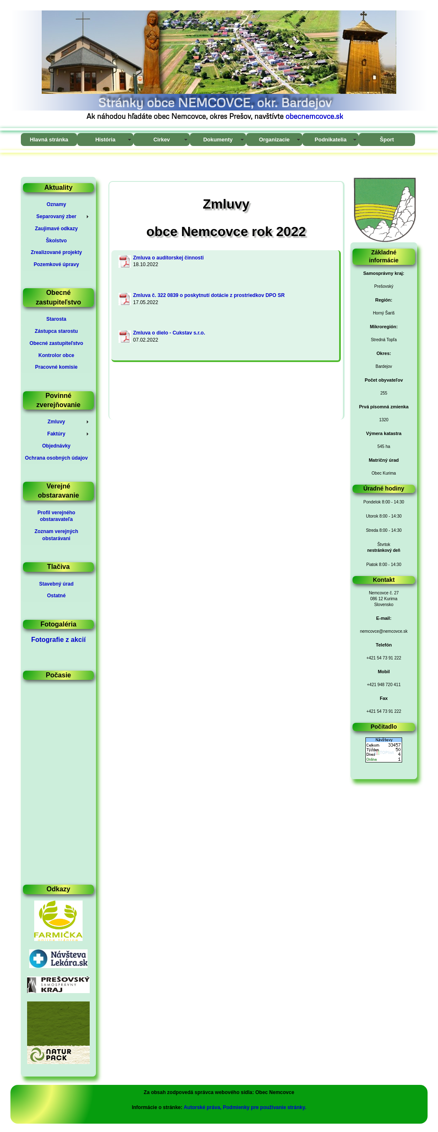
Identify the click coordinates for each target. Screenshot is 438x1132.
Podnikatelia (330, 139)
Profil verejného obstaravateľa (57, 516)
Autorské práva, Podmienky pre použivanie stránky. (245, 1107)
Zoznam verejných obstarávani (56, 534)
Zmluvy (56, 422)
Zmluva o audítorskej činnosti (168, 258)
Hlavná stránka (49, 139)
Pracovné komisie (56, 367)
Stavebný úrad (56, 584)
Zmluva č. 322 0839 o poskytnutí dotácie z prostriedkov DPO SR (208, 295)
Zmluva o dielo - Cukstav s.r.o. (169, 333)
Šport (387, 139)
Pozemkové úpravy (56, 264)
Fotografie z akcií (58, 639)
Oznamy (56, 204)
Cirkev (162, 139)
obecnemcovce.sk (314, 116)
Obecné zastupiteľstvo (56, 343)
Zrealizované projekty (56, 252)
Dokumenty (218, 139)
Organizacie (274, 139)
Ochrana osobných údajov (56, 458)
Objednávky (56, 446)
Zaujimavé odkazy (56, 228)
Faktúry (56, 434)
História (105, 139)
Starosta (56, 319)
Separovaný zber (56, 216)
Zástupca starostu (56, 331)
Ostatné (56, 596)
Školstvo (56, 241)
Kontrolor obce (56, 355)
